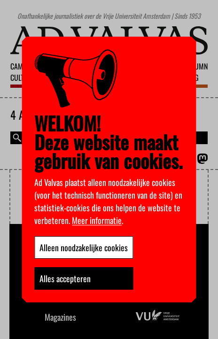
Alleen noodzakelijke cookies (83, 247)
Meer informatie (97, 220)
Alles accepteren (65, 278)
